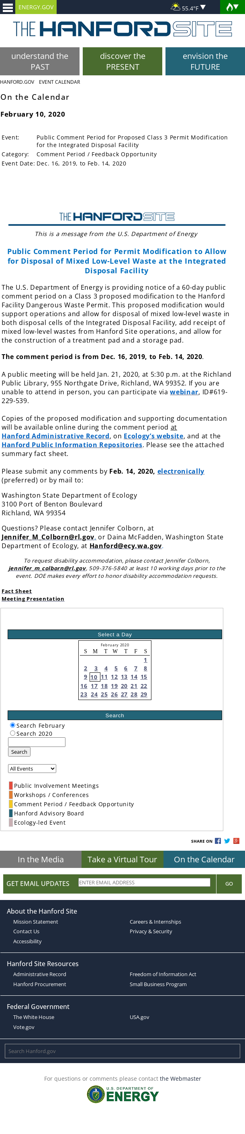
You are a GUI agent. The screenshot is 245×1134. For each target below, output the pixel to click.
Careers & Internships (155, 921)
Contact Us (26, 931)
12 (114, 676)
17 (94, 686)
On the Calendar (204, 859)
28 (134, 694)
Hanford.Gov (17, 82)
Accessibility (27, 941)
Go (229, 883)
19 (114, 686)
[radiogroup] (12, 725)
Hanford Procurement (39, 984)
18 (104, 686)
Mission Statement (35, 921)
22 (144, 686)
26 (114, 694)
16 (83, 686)
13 (124, 676)
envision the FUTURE (205, 61)
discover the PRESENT (122, 61)
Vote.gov (24, 1027)
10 (93, 677)
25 (104, 694)
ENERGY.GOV (35, 7)
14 (134, 676)
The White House (33, 1017)
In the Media (41, 859)
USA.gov (139, 1017)
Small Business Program (158, 984)
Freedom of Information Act (163, 974)
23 (83, 694)
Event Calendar (59, 82)
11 (104, 676)
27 (124, 694)
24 (94, 694)
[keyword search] (36, 742)
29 (144, 694)
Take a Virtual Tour (122, 859)
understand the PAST (39, 61)
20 (124, 686)
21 (134, 686)
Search (19, 751)
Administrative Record (39, 974)
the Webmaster (180, 1078)
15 (144, 676)
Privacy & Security (151, 931)
